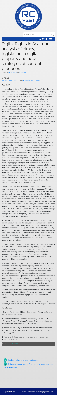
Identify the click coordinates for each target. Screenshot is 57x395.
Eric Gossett (22, 72)
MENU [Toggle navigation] (45, 39)
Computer (9, 344)
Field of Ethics (15, 344)
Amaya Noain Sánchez (11, 81)
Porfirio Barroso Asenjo (32, 81)
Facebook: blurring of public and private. (23, 360)
